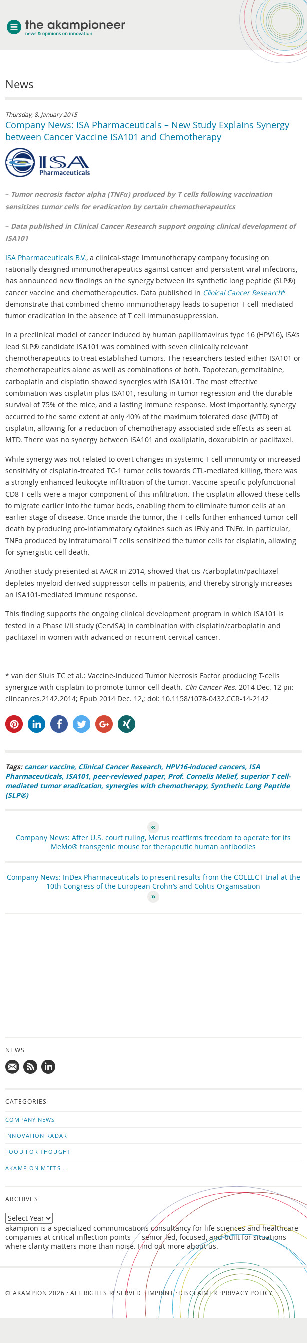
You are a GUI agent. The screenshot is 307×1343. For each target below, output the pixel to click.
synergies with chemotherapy (155, 785)
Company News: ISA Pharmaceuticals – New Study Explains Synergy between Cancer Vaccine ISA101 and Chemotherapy (147, 131)
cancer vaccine (49, 767)
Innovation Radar (36, 1136)
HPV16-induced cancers (205, 767)
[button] (14, 724)
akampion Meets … (36, 1168)
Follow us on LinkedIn (48, 1067)
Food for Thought (38, 1152)
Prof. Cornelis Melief (202, 776)
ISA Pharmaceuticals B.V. (45, 258)
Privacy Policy (247, 1293)
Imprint (160, 1293)
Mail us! (12, 1067)
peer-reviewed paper (128, 776)
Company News (30, 1120)
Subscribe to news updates (30, 1067)
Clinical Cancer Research (119, 767)
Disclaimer (197, 1293)
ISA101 (77, 776)
